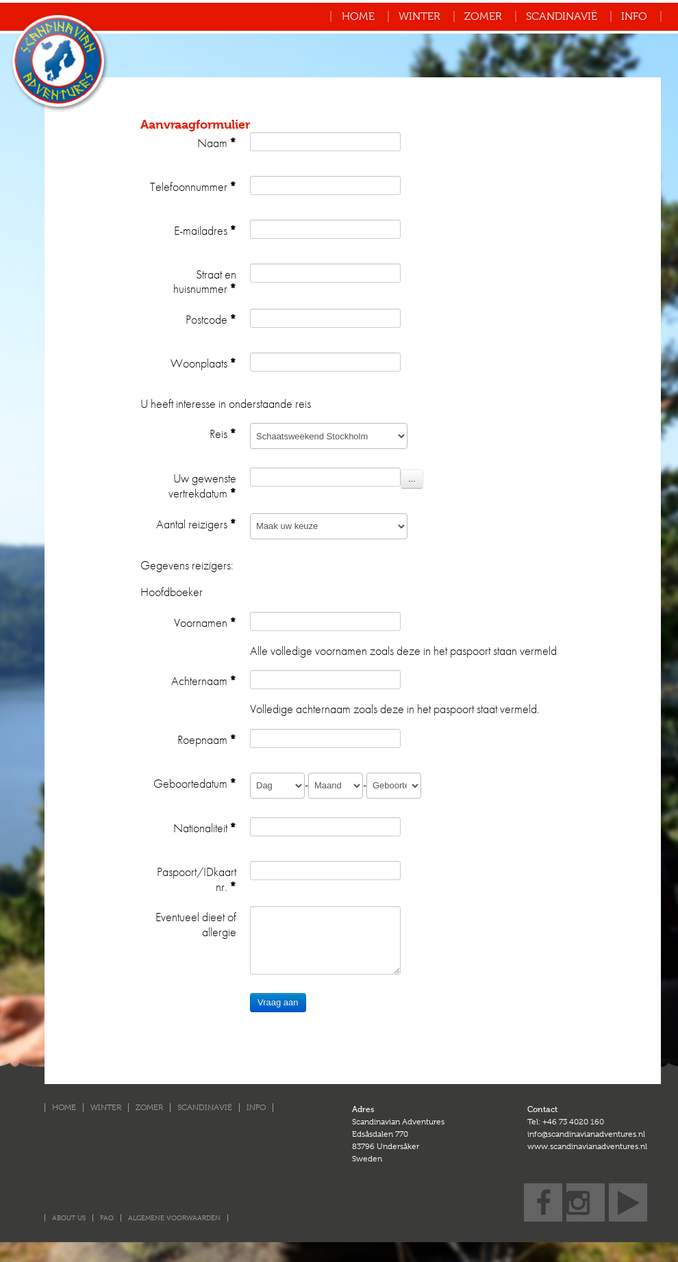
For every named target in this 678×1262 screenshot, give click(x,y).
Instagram (585, 1187)
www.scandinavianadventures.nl (587, 1146)
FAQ (107, 1218)
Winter (419, 16)
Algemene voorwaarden (174, 1218)
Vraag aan (278, 1002)
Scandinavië (561, 16)
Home (358, 16)
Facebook (543, 1187)
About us (69, 1218)
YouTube (628, 1187)
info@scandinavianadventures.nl (586, 1134)
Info (634, 16)
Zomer (483, 16)
